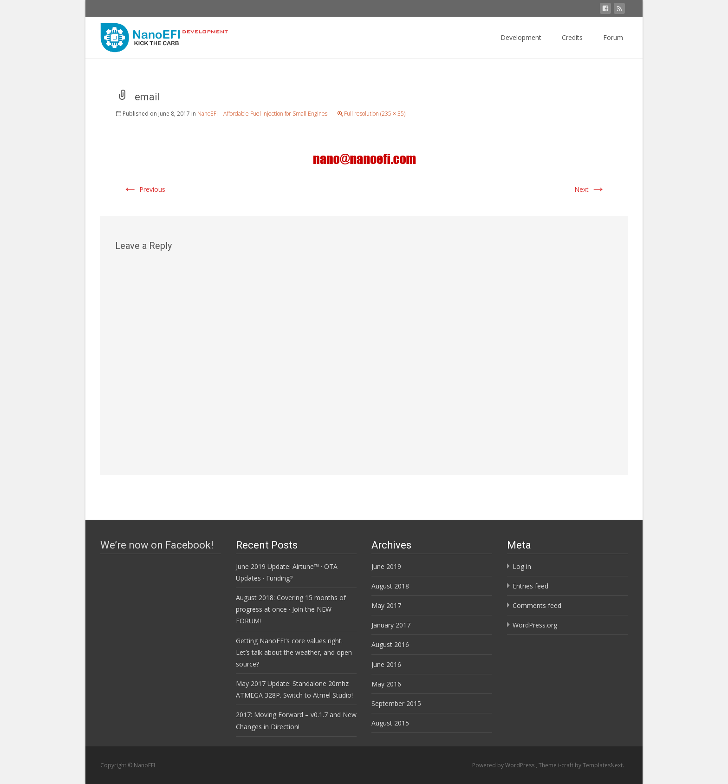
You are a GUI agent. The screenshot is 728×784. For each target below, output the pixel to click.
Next (589, 189)
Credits (572, 37)
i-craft (566, 765)
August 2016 (390, 644)
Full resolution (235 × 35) (374, 114)
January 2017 (390, 625)
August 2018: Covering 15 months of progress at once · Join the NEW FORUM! (291, 609)
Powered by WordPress (504, 765)
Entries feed (530, 585)
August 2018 (390, 585)
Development (520, 37)
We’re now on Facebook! (157, 545)
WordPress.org (535, 625)
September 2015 (396, 703)
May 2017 (386, 605)
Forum (613, 37)
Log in (522, 566)
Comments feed (537, 605)
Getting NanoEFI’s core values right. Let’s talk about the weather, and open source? (294, 652)
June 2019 (386, 566)
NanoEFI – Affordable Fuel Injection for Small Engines (262, 114)
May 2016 (386, 683)
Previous (144, 189)
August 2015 (390, 723)
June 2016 (386, 664)
